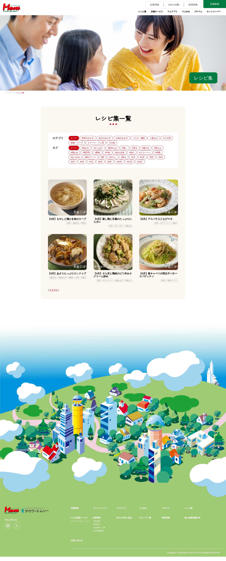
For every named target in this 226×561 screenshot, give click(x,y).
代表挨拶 (96, 525)
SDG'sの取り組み (124, 522)
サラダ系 (167, 138)
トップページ (10, 93)
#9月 (109, 162)
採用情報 (192, 5)
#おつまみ (75, 157)
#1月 (133, 157)
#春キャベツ (90, 157)
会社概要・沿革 (99, 532)
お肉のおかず (122, 138)
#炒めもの (112, 148)
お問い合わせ (77, 544)
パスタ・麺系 (139, 138)
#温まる (85, 148)
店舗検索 (214, 4)
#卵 (102, 157)
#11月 (129, 162)
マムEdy (185, 12)
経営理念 (96, 529)
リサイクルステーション (80, 525)
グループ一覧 (145, 522)
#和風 (157, 152)
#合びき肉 (119, 152)
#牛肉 (107, 152)
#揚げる (145, 148)
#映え (123, 157)
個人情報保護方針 (192, 522)
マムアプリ (171, 12)
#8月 (100, 162)
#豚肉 (97, 152)
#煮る (134, 148)
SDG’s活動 (172, 5)
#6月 (82, 162)
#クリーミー (144, 152)
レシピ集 (141, 12)
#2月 (142, 157)
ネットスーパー (213, 12)
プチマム (197, 12)
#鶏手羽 (86, 152)
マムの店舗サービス (79, 522)
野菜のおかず (88, 138)
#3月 (151, 157)
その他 (112, 143)
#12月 (139, 162)
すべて (74, 138)
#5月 (73, 162)
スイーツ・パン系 (96, 143)
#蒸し (124, 148)
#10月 (119, 162)
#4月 (161, 157)
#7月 (91, 162)
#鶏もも (157, 148)
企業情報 (153, 5)
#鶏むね (74, 152)
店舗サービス (156, 12)
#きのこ (112, 157)
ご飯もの (154, 138)
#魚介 (131, 152)
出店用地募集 (98, 535)
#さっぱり (98, 148)
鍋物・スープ (77, 143)
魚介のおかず (105, 138)
